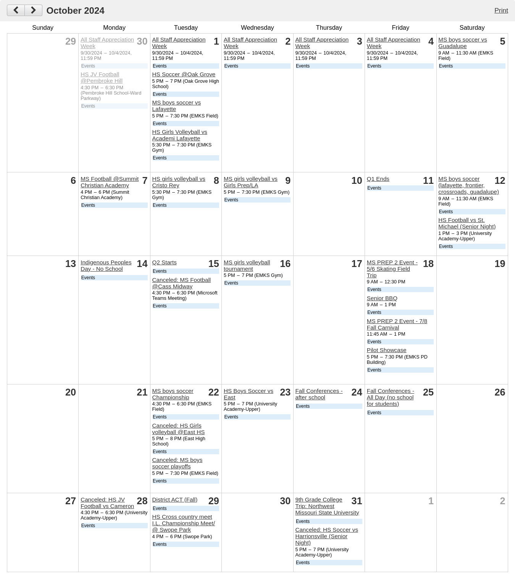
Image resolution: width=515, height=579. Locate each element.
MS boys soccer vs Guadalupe (462, 42)
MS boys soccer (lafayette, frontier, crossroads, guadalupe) (468, 185)
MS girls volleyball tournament (247, 265)
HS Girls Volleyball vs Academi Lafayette (179, 135)
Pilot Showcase (387, 350)
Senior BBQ (382, 298)
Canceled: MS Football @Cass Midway (181, 283)
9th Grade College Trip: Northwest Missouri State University (327, 506)
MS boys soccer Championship (173, 394)
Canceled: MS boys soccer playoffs (177, 463)
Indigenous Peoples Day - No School (106, 265)
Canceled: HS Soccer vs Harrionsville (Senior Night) (326, 536)
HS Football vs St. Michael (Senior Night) (467, 223)
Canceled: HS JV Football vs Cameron (107, 502)
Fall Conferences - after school (318, 394)
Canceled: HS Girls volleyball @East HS (178, 428)
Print (501, 10)
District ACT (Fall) (175, 499)
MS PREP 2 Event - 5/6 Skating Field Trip (392, 268)
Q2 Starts (164, 262)
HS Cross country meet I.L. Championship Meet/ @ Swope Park (183, 523)
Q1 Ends (378, 178)
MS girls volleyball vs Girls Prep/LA (251, 181)
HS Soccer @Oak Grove (184, 74)
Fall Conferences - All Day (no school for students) (390, 397)
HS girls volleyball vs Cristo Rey (178, 181)
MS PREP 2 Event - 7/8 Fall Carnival (397, 324)
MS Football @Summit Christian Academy (110, 181)
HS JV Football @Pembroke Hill (102, 77)
